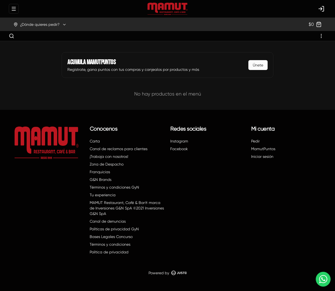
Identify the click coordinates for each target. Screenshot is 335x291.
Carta (95, 141)
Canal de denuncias (108, 221)
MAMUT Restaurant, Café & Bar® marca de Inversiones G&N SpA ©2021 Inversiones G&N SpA (127, 208)
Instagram (179, 141)
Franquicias (100, 172)
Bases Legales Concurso (111, 236)
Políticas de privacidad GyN (114, 229)
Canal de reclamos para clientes (118, 149)
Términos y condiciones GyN (114, 187)
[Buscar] (11, 36)
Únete (258, 65)
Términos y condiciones (110, 244)
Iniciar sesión (262, 156)
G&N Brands (100, 179)
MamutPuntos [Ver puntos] (263, 149)
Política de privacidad (109, 252)
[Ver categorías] (321, 36)
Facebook (179, 149)
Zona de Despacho (106, 164)
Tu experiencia (103, 195)
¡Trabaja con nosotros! (109, 156)
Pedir (255, 141)
